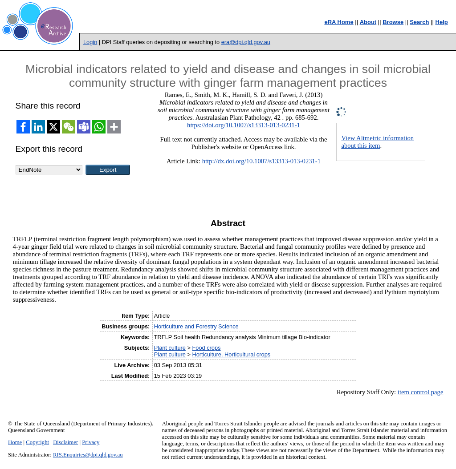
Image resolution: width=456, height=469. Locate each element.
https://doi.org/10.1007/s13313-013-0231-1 (243, 125)
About (368, 22)
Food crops (206, 347)
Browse (393, 22)
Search (419, 22)
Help (442, 22)
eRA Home (338, 22)
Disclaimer (65, 442)
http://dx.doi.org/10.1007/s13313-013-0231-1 (261, 161)
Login (90, 42)
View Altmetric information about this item (377, 141)
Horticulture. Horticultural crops (231, 354)
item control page (421, 392)
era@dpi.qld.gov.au (245, 42)
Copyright (37, 442)
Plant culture (170, 347)
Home (15, 442)
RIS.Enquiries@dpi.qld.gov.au (88, 455)
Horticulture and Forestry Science (196, 326)
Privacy (90, 442)
